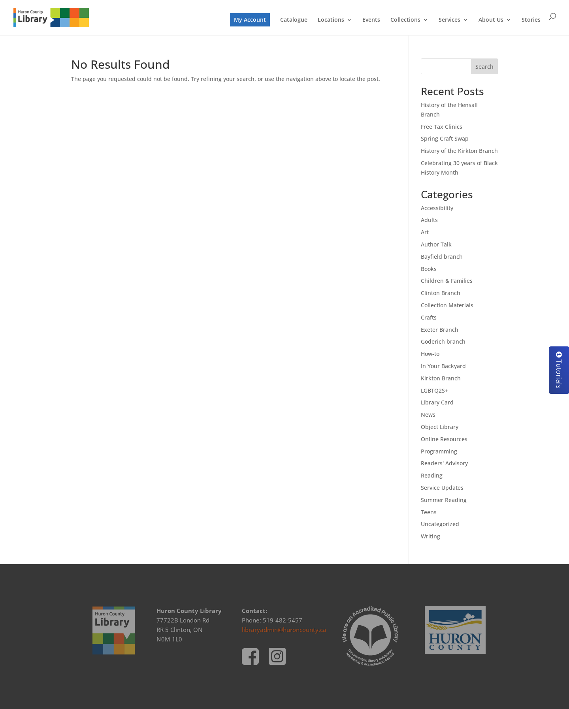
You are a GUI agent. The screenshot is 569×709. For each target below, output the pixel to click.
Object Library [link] (439, 427)
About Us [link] (491, 20)
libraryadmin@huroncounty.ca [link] (284, 630)
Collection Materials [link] (447, 305)
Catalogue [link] (293, 20)
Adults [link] (429, 220)
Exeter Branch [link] (439, 329)
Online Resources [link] (444, 439)
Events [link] (371, 20)
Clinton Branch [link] (440, 293)
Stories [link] (531, 20)
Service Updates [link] (442, 487)
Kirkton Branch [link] (441, 378)
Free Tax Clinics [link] (441, 126)
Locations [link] (331, 20)
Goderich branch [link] (443, 341)
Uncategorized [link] (440, 524)
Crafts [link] (429, 317)
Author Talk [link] (436, 244)
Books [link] (429, 269)
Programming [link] (439, 451)
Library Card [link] (437, 402)
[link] (51, 17)
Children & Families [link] (447, 280)
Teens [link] (429, 512)
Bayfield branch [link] (442, 256)
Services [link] (449, 20)
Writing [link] (430, 536)
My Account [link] (250, 19)
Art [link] (425, 232)
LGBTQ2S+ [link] (434, 390)
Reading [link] (432, 475)
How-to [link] (430, 353)
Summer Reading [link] (444, 500)
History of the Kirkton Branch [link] (459, 150)
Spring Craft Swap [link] (445, 138)
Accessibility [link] (437, 208)
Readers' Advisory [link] (444, 463)
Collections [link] (405, 20)
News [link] (428, 414)
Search (484, 66)
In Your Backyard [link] (443, 366)
